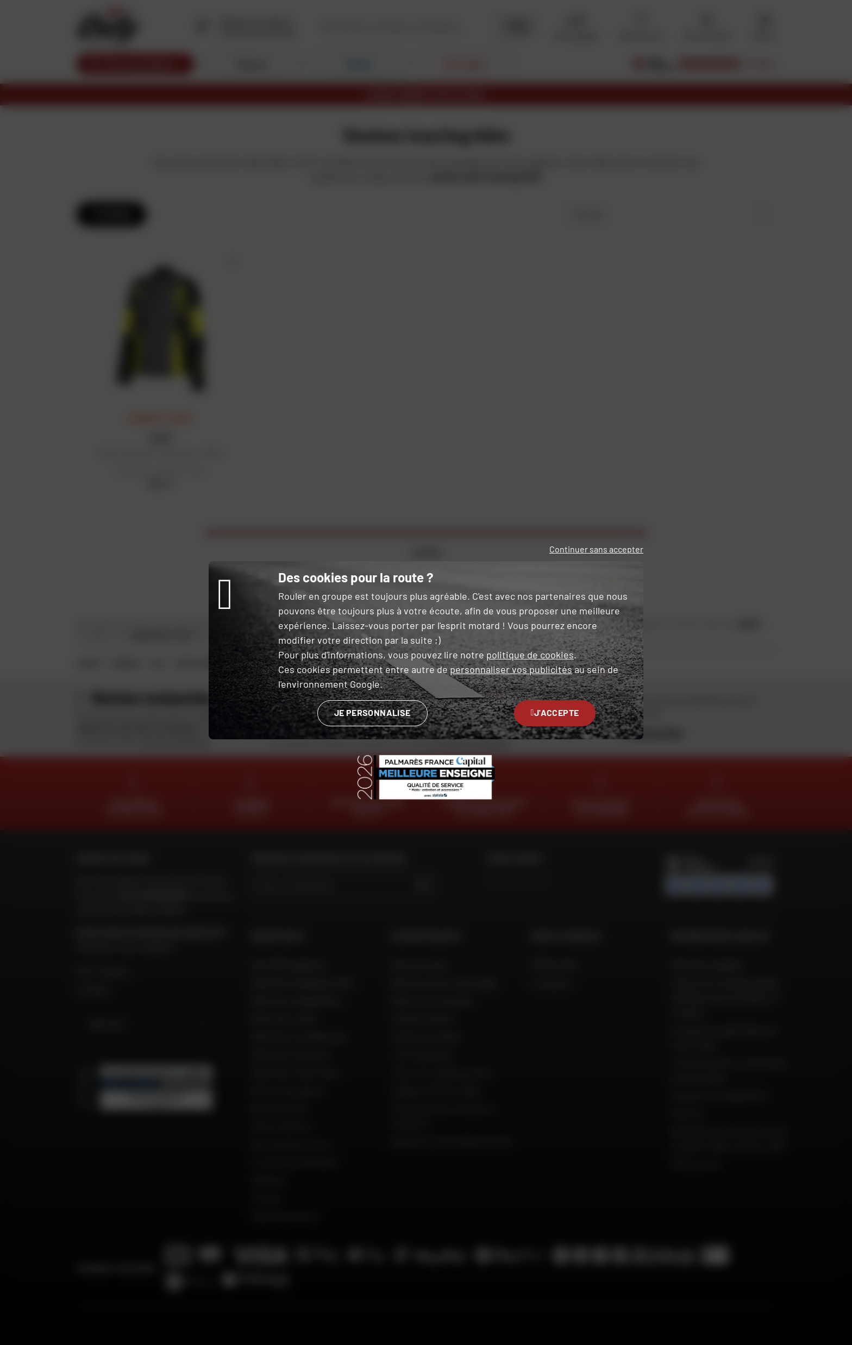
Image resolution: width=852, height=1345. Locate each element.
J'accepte (555, 712)
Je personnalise (372, 712)
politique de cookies (530, 655)
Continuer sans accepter (596, 549)
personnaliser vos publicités (511, 669)
